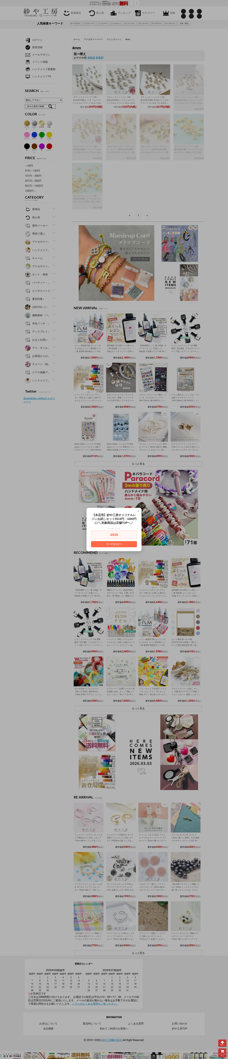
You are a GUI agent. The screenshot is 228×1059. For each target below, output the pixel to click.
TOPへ (222, 1043)
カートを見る (222, 1053)
